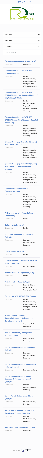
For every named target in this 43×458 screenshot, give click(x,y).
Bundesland (22, 46)
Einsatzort (22, 41)
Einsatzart (22, 35)
